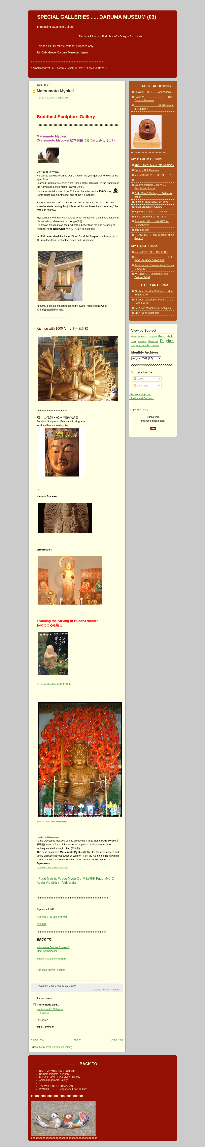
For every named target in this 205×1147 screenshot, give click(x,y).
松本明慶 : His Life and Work (52, 916)
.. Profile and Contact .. (141, 398)
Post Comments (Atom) (59, 1047)
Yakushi (155, 345)
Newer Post (37, 1039)
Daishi (134, 337)
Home (77, 1039)
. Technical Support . (140, 394)
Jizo (133, 341)
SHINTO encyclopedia (147, 313)
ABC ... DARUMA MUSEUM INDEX (154, 165)
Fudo (161, 336)
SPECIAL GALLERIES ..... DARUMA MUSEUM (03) (96, 17)
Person (106, 989)
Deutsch (142, 336)
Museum (142, 341)
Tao (133, 345)
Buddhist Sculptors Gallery (51, 958)
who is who (143, 345)
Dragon (153, 336)
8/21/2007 (42, 1020)
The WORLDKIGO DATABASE (57, 1086)
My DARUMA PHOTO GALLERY (153, 175)
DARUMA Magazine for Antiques (153, 308)
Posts (138, 379)
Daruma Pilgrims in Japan (51, 970)
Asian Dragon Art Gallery (148, 206)
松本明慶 (41, 924)
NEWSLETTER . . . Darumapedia (153, 92)
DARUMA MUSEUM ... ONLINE (57, 1070)
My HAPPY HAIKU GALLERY (151, 252)
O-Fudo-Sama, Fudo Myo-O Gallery (59, 1076)
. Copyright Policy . (139, 409)
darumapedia (142, 230)
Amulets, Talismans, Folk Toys (151, 201)
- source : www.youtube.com (52, 867)
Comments (141, 385)
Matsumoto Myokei (55, 90)
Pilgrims (115, 989)
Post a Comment (44, 1027)
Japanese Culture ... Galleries (151, 211)
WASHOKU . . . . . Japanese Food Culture (63, 1089)
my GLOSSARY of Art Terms (150, 216)
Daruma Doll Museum (147, 170)
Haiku (170, 336)
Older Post (117, 1039)
